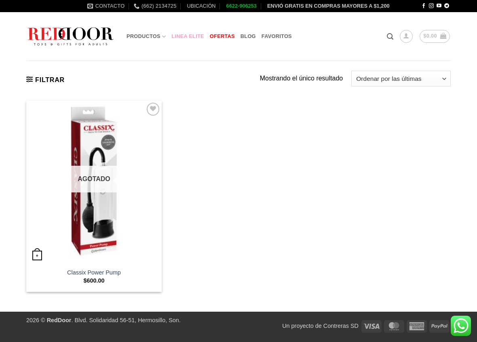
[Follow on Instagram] (431, 6)
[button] (390, 36)
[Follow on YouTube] (439, 6)
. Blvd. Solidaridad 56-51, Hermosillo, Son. (114, 320)
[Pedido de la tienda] (401, 79)
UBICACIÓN (201, 6)
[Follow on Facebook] (423, 6)
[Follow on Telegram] (446, 6)
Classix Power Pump (94, 272)
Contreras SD (341, 326)
